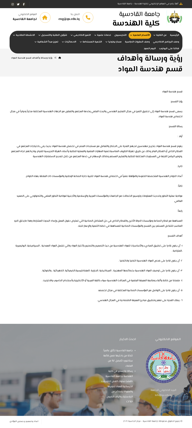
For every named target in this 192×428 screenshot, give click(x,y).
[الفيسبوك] (23, 4)
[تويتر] (18, 4)
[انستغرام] (12, 4)
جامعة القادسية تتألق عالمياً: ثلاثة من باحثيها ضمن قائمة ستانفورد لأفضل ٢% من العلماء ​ (118, 359)
